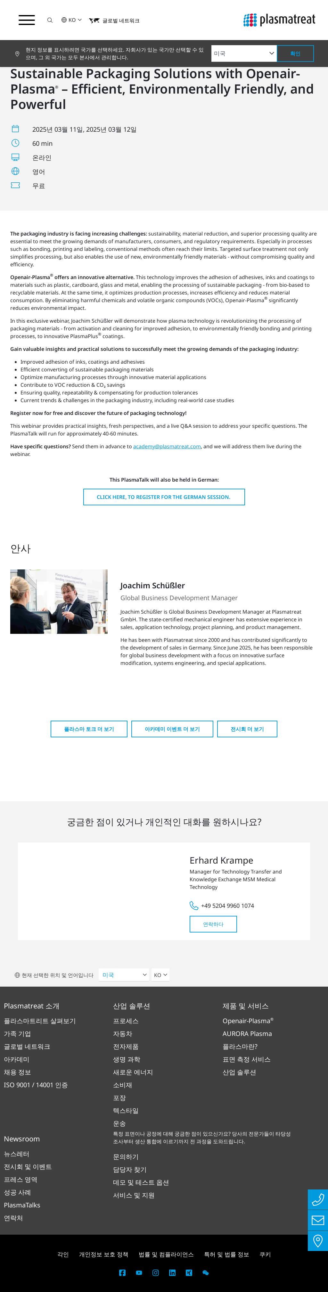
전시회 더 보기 (247, 729)
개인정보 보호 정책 (103, 1254)
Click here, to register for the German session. (164, 497)
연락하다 (213, 924)
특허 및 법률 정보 (226, 1254)
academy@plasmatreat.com (167, 446)
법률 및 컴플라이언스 (166, 1254)
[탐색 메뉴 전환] (26, 20)
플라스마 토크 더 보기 (89, 729)
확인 (295, 53)
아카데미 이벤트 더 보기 (172, 729)
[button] (50, 20)
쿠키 (265, 1254)
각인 (63, 1254)
